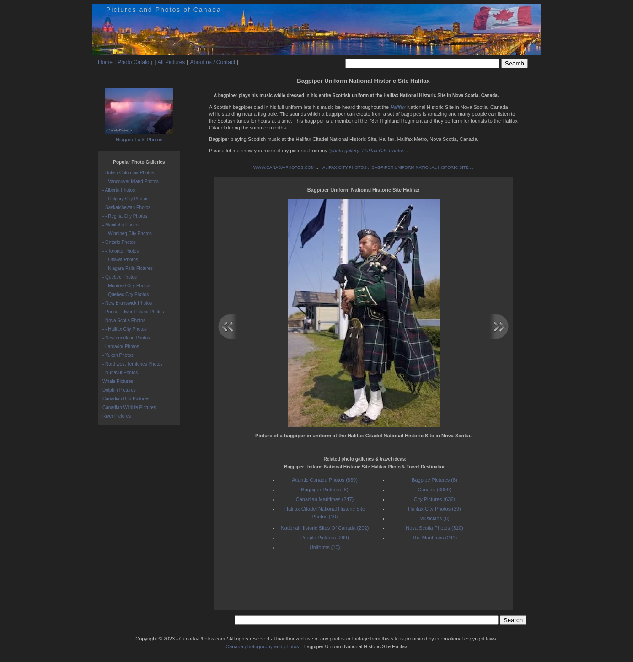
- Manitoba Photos (120, 224)
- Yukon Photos (118, 355)
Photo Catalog (135, 62)
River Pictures (116, 416)
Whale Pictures (117, 381)
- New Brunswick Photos (127, 303)
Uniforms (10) (325, 547)
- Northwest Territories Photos (132, 363)
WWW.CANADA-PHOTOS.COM (284, 167)
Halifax (398, 107)
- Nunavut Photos (120, 372)
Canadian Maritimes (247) (325, 499)
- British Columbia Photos (128, 172)
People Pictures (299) (324, 537)
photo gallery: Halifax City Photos (368, 150)
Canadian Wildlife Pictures (129, 407)
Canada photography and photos (262, 646)
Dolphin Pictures (119, 390)
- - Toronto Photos (120, 250)
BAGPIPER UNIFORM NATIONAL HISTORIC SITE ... (422, 167)
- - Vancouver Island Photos (130, 181)
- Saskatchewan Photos (126, 207)
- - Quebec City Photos (125, 294)
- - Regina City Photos (124, 216)
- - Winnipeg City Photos (127, 233)
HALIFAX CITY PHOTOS (343, 167)
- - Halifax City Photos (124, 329)
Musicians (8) (434, 518)
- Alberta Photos (118, 190)
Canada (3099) (434, 489)
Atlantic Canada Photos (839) (325, 480)
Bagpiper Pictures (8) (324, 489)
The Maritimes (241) (434, 537)
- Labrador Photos (120, 346)
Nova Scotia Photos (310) (434, 528)
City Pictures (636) (434, 499)
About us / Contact (212, 62)
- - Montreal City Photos (126, 285)
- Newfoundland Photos (126, 337)
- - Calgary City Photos (125, 198)
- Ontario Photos (119, 242)
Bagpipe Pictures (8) (434, 480)
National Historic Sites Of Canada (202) (325, 528)
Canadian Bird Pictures (125, 398)
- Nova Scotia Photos (123, 320)
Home (105, 62)
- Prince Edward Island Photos (133, 311)
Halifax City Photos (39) (434, 508)
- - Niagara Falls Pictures (127, 268)
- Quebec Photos (119, 277)
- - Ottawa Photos (120, 259)
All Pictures (171, 62)
